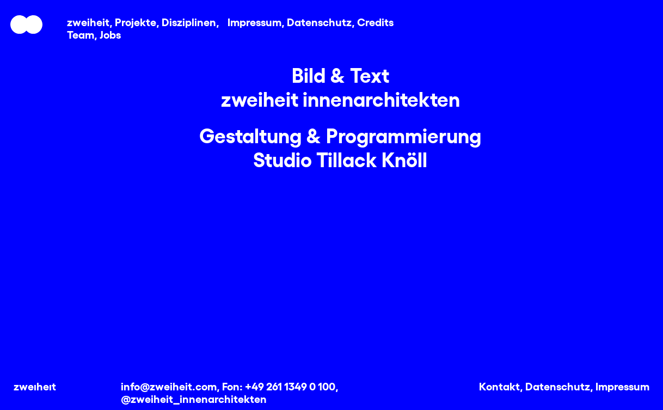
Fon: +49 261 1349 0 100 (278, 385)
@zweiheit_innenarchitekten (194, 398)
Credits (375, 21)
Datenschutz (319, 21)
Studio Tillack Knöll (340, 158)
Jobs (110, 33)
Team (80, 33)
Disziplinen (189, 21)
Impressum (254, 21)
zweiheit (88, 21)
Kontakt (499, 385)
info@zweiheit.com (169, 385)
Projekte (135, 21)
